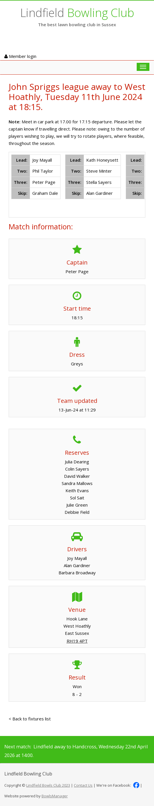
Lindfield (77, 12)
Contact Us (83, 785)
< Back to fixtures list (30, 719)
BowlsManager (55, 796)
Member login (20, 56)
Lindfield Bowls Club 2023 (48, 785)
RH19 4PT (77, 641)
